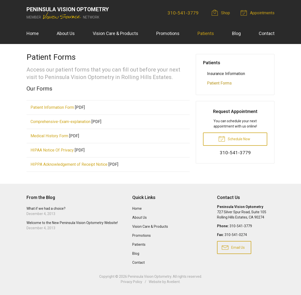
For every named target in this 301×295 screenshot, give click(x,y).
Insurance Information (226, 73)
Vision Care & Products (115, 33)
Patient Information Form (52, 107)
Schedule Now (234, 138)
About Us (66, 33)
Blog (236, 33)
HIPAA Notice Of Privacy (52, 150)
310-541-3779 (183, 13)
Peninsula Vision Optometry (149, 276)
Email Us (233, 247)
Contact (266, 33)
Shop (221, 12)
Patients (206, 33)
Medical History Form (49, 136)
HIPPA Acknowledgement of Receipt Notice (69, 164)
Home (32, 33)
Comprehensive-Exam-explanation (60, 121)
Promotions (168, 33)
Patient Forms (219, 83)
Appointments (258, 12)
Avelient (173, 282)
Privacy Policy (131, 282)
